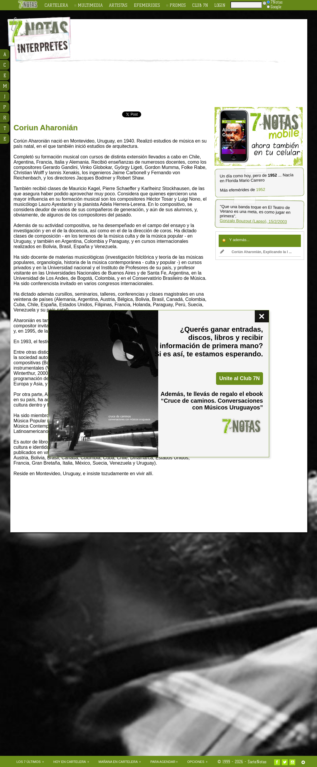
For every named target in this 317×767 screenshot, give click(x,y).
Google (274, 6)
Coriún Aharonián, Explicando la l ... (256, 252)
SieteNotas (257, 761)
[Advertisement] (163, 63)
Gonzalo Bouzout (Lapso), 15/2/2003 (253, 221)
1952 (260, 189)
